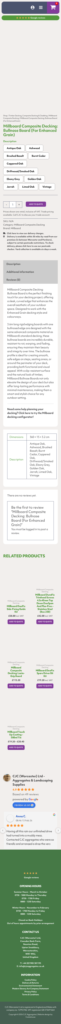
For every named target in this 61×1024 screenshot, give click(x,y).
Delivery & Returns (30, 984)
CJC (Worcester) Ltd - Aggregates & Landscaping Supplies (33, 782)
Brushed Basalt (15, 162)
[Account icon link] (33, 7)
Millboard (16, 234)
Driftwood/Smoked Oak (20, 178)
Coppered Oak (15, 170)
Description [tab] (13, 270)
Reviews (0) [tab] (13, 286)
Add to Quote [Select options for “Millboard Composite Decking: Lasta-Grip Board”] (16, 692)
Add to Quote (36, 211)
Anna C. (21, 818)
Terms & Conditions (30, 996)
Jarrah (10, 193)
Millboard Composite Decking (29, 231)
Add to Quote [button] (16, 628)
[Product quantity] (12, 211)
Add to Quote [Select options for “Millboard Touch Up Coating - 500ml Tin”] (16, 754)
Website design (44, 1016)
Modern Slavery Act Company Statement (30, 990)
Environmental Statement (30, 987)
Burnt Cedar (39, 162)
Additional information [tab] (20, 278)
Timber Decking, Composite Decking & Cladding (28, 122)
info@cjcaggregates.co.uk (31, 968)
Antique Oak (14, 154)
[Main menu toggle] (41, 7)
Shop (5, 122)
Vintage (47, 193)
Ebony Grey (13, 185)
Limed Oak (28, 193)
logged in (31, 536)
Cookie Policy (31, 981)
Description (9, 148)
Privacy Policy (30, 993)
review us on (23, 806)
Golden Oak (34, 185)
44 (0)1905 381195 (32, 964)
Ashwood (34, 154)
